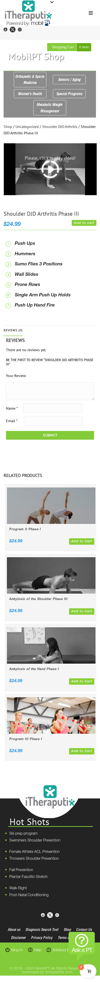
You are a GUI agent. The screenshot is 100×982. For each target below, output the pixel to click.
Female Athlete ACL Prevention (34, 852)
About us (14, 929)
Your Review (16, 375)
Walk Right (18, 888)
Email (11, 420)
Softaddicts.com (59, 972)
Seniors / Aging (69, 79)
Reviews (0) (13, 330)
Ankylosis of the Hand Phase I (34, 669)
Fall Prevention (21, 870)
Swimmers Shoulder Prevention (34, 840)
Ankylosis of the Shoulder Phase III (38, 599)
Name (12, 408)
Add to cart (84, 223)
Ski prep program (23, 833)
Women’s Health (30, 94)
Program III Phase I (25, 739)
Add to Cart (81, 541)
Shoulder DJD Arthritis (59, 126)
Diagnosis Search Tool (42, 929)
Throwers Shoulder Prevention (34, 858)
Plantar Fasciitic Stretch (28, 877)
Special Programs (69, 94)
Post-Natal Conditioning (29, 895)
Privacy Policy (42, 937)
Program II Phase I (25, 529)
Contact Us (84, 929)
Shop (8, 126)
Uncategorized (27, 126)
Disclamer (18, 937)
